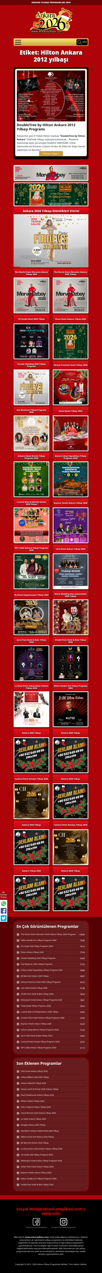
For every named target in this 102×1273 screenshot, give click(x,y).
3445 (82, 1018)
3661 (82, 1000)
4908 (82, 970)
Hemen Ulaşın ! (51, 153)
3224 (82, 1024)
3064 (82, 1035)
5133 (82, 964)
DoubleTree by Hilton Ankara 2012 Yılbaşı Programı (46, 126)
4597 (82, 976)
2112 (82, 1047)
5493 (82, 958)
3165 (82, 1030)
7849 (82, 940)
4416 (82, 982)
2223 (82, 1041)
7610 (82, 946)
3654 (82, 1006)
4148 (82, 988)
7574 (82, 952)
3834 (82, 994)
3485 (82, 1012)
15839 (82, 934)
